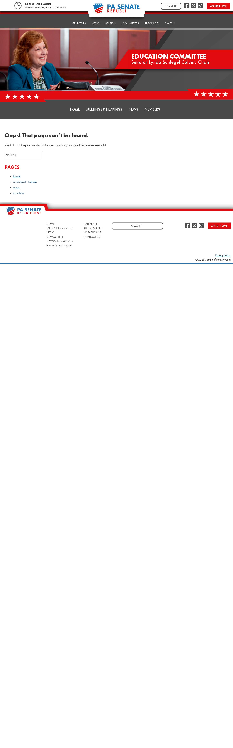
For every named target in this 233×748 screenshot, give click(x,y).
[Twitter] (193, 6)
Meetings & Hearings (104, 109)
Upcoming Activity (60, 241)
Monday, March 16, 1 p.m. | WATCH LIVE (45, 7)
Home (63, 21)
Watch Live (218, 6)
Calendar (90, 224)
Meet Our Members (60, 228)
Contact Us (91, 237)
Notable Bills (92, 232)
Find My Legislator (59, 245)
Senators (79, 20)
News (95, 19)
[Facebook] (186, 6)
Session (110, 18)
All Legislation (93, 228)
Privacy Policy (223, 255)
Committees (55, 237)
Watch (170, 16)
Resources (152, 17)
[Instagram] (200, 6)
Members (152, 109)
